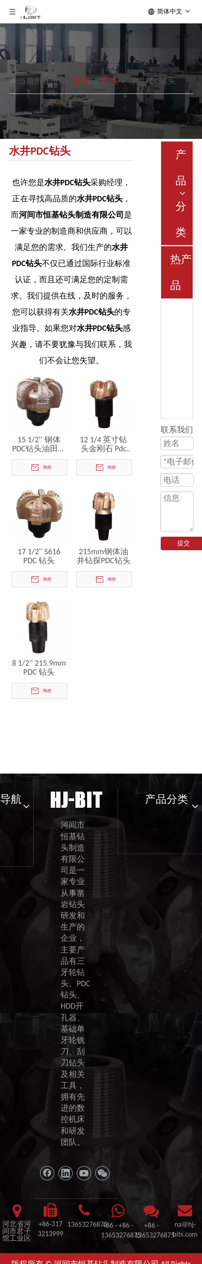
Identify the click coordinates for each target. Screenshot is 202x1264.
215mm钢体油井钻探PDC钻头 (104, 556)
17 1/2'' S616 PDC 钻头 (39, 556)
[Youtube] (84, 1173)
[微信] (102, 1173)
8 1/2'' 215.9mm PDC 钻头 (39, 668)
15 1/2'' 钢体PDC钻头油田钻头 (39, 444)
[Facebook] (47, 1173)
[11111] (75, 799)
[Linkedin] (65, 1173)
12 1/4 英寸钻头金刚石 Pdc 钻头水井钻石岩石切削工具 (103, 444)
